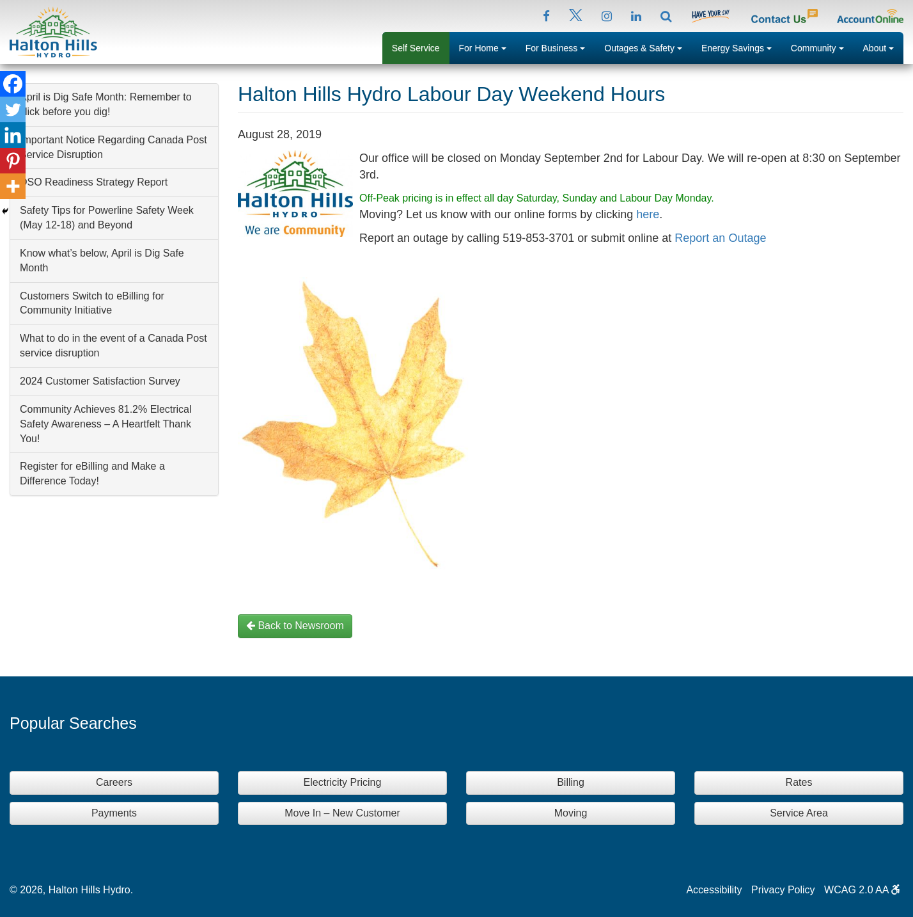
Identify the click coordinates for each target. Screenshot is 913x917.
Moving (571, 813)
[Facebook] (13, 84)
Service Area (799, 813)
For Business (560, 46)
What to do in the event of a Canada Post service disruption (113, 345)
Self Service (416, 48)
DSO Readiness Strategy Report (94, 182)
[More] (13, 186)
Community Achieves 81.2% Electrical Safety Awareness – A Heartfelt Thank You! (106, 424)
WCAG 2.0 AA (862, 889)
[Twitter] (13, 109)
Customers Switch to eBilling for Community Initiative (92, 303)
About (883, 46)
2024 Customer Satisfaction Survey (100, 381)
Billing (570, 782)
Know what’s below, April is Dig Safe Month (102, 260)
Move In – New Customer (342, 813)
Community (822, 46)
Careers (114, 782)
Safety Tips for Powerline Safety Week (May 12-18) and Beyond (107, 217)
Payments (114, 813)
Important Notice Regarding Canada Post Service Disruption (113, 147)
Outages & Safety (648, 46)
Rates (799, 782)
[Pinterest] (13, 160)
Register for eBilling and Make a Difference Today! (92, 473)
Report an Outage (720, 238)
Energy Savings (741, 46)
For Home (487, 46)
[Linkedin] (13, 135)
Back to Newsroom (295, 625)
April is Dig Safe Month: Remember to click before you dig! (106, 104)
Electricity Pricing (343, 782)
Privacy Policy (783, 889)
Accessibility (714, 889)
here (647, 214)
